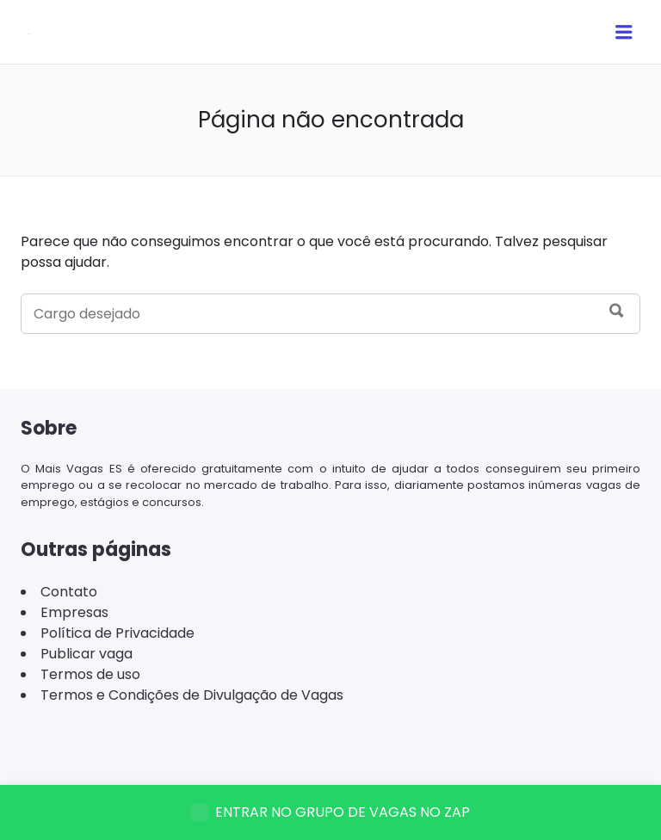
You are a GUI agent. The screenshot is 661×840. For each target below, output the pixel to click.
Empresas (74, 612)
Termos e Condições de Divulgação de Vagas (191, 695)
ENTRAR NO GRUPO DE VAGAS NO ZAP (330, 812)
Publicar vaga (86, 654)
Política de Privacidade (117, 633)
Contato (68, 592)
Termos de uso (90, 674)
